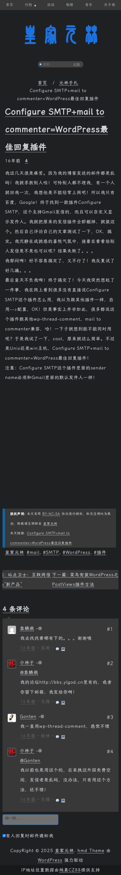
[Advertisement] (60, 448)
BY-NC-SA (51, 514)
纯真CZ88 (70, 869)
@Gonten (30, 760)
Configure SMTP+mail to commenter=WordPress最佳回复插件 (56, 129)
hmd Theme (90, 850)
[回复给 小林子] (39, 662)
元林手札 (68, 82)
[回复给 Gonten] (41, 716)
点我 (76, 64)
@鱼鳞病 (29, 672)
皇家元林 (60, 35)
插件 (101, 552)
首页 (42, 82)
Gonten (28, 716)
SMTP (52, 552)
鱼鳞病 (27, 628)
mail (34, 552)
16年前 (28, 648)
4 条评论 (16, 609)
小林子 (27, 662)
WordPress (78, 552)
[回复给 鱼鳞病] (39, 628)
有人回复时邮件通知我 (28, 835)
